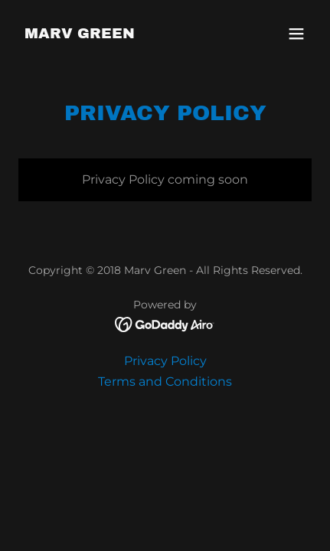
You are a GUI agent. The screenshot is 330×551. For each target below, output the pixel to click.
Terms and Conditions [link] (165, 381)
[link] (80, 34)
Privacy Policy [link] (165, 361)
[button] (296, 33)
